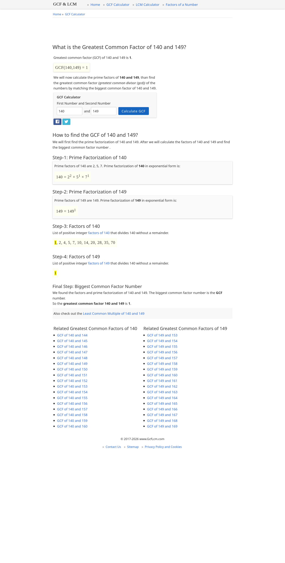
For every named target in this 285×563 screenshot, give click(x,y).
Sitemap (133, 447)
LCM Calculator (147, 4)
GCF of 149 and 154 (162, 340)
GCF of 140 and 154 (72, 392)
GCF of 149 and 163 (162, 392)
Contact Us (113, 447)
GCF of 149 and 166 (162, 409)
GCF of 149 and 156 (162, 352)
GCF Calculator (117, 4)
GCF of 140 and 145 (72, 340)
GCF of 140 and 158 (72, 414)
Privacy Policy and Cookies (163, 447)
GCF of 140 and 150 (72, 369)
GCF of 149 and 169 (162, 426)
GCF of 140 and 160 (72, 426)
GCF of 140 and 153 (72, 386)
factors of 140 (99, 232)
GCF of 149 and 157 (162, 358)
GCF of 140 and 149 (72, 363)
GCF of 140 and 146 (72, 346)
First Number (67, 103)
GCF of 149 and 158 (162, 363)
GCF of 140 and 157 (72, 409)
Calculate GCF (133, 111)
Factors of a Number (182, 4)
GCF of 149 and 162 (162, 386)
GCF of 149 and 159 (162, 369)
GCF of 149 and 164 (162, 397)
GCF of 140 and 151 (72, 375)
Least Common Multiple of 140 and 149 (113, 313)
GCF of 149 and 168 (162, 420)
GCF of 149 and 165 (162, 403)
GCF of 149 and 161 (162, 380)
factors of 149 (99, 263)
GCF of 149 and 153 (162, 335)
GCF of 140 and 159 (72, 420)
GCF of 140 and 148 (72, 358)
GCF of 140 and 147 (72, 352)
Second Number (98, 103)
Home (95, 4)
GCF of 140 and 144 (72, 335)
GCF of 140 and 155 (72, 397)
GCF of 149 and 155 (162, 346)
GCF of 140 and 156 (72, 403)
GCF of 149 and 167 (162, 414)
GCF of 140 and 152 (72, 380)
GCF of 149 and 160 (162, 375)
